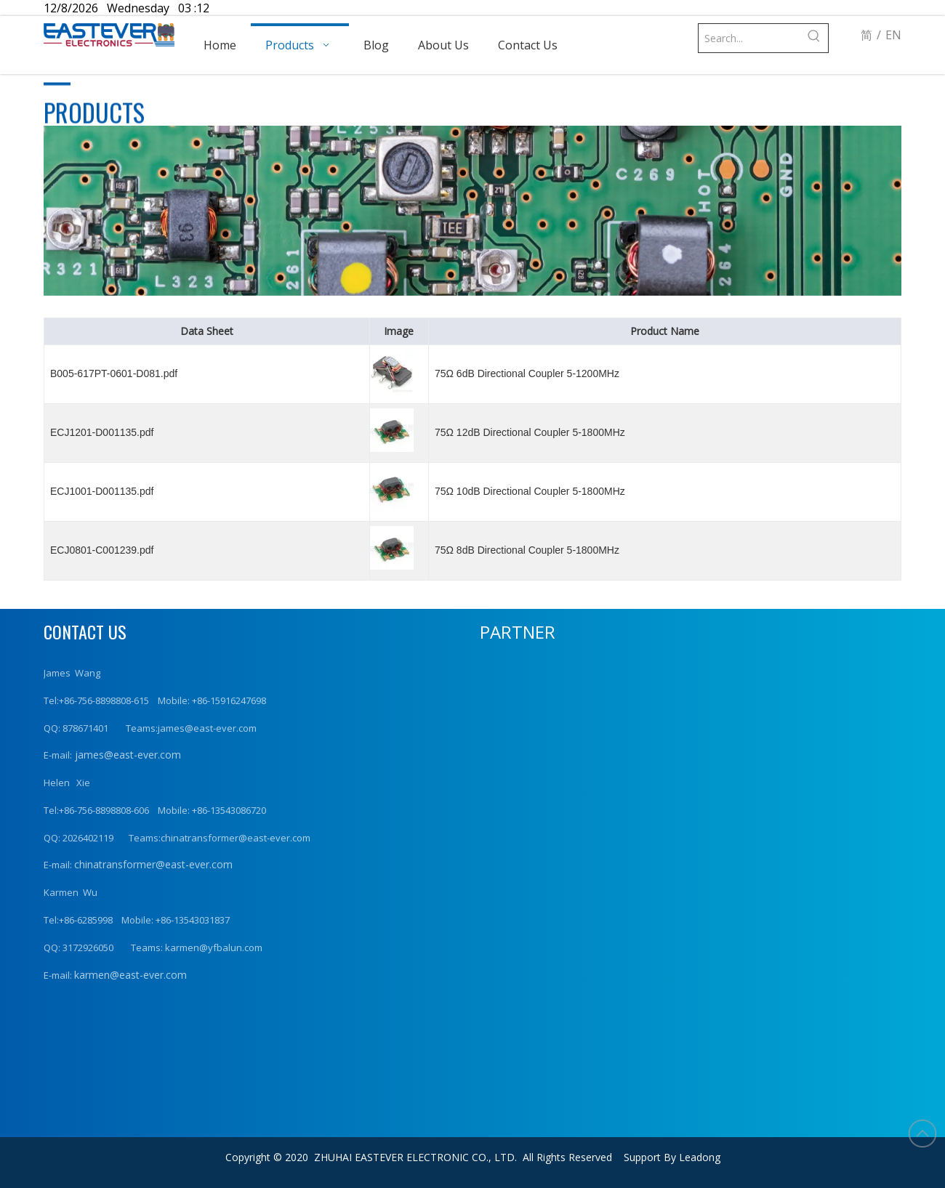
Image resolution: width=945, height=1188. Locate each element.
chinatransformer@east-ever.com (153, 864)
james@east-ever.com (126, 754)
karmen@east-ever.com (130, 975)
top (922, 1133)
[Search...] (749, 38)
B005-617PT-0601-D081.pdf (113, 373)
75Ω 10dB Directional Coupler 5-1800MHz (530, 491)
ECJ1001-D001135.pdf (101, 491)
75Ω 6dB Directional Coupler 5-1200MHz (527, 373)
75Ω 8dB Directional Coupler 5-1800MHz (527, 550)
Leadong (699, 1157)
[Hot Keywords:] (814, 38)
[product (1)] (472, 211)
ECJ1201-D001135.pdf (101, 432)
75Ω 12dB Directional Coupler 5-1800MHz (530, 432)
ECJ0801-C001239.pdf (101, 550)
